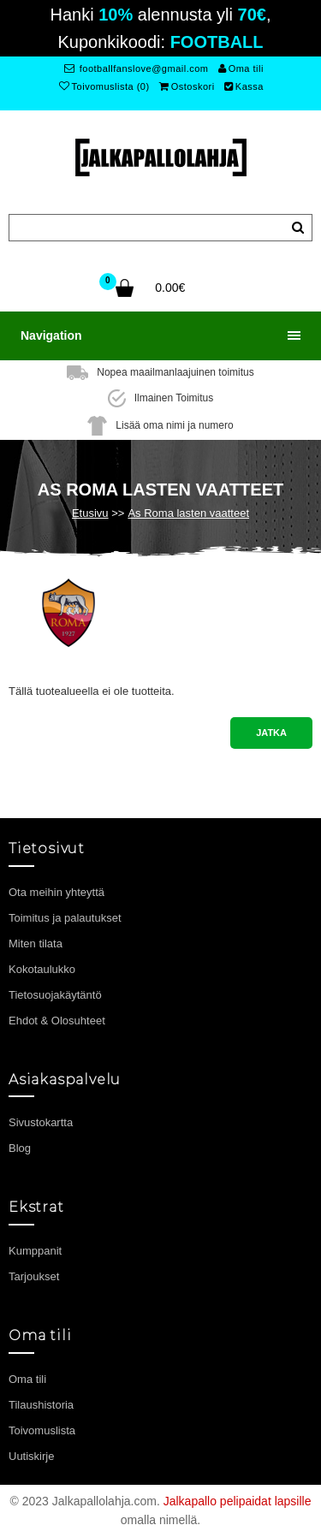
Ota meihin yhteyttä (56, 892)
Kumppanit (35, 1250)
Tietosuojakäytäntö (55, 994)
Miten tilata (35, 943)
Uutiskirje (31, 1456)
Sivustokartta (41, 1122)
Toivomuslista (42, 1430)
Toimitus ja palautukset (65, 917)
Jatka (271, 732)
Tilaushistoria (41, 1404)
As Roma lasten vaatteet (188, 513)
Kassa (244, 86)
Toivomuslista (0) (104, 86)
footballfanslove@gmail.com (136, 68)
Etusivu (90, 513)
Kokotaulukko (42, 969)
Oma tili (241, 68)
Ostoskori (186, 86)
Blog (20, 1148)
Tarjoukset (34, 1276)
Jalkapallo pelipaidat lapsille (237, 1501)
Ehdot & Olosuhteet (57, 1020)
